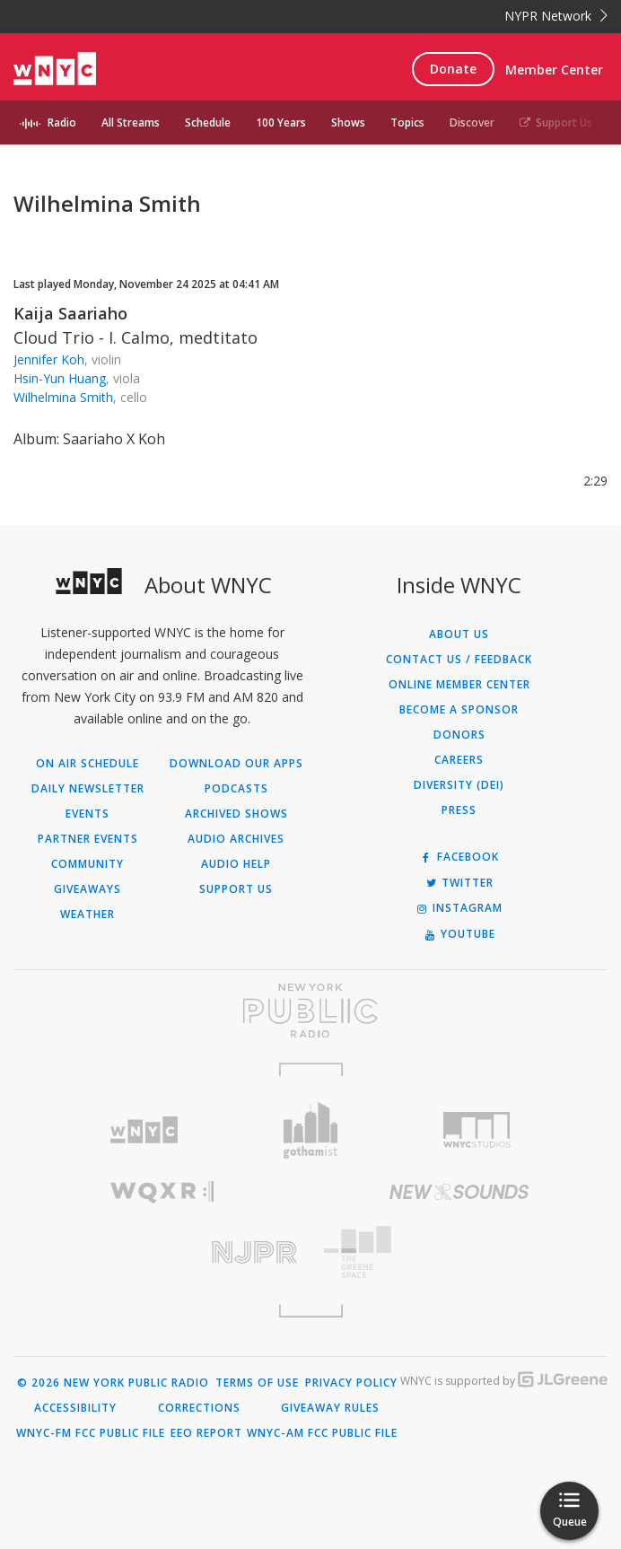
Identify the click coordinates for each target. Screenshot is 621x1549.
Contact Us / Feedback (459, 659)
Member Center (554, 69)
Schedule (208, 122)
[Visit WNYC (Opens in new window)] (144, 1130)
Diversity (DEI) (459, 785)
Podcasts (236, 788)
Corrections (199, 1408)
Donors (459, 735)
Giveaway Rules (330, 1408)
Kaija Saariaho (70, 313)
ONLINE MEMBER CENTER (459, 684)
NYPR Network (556, 15)
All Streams (130, 122)
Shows (348, 122)
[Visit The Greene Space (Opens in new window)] (459, 1252)
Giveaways (87, 889)
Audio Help (236, 864)
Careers (459, 760)
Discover (472, 122)
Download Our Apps (236, 763)
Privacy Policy (351, 1383)
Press (459, 810)
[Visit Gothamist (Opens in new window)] (310, 1130)
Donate (453, 68)
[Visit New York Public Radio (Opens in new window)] (310, 1010)
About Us (459, 634)
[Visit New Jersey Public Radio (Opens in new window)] (161, 1252)
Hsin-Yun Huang (59, 378)
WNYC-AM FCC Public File (322, 1433)
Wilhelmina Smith (63, 397)
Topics (407, 122)
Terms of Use (257, 1383)
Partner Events (88, 839)
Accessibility (75, 1408)
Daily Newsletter (87, 788)
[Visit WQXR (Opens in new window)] (161, 1192)
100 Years (281, 122)
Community (87, 864)
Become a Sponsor (459, 709)
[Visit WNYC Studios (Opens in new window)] (477, 1130)
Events (87, 814)
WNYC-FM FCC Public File (90, 1433)
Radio (62, 122)
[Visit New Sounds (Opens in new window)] (459, 1192)
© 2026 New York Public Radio (113, 1383)
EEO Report (206, 1433)
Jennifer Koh (48, 359)
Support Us (556, 122)
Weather (87, 914)
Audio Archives (236, 839)
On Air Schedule (87, 763)
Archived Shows (236, 814)
